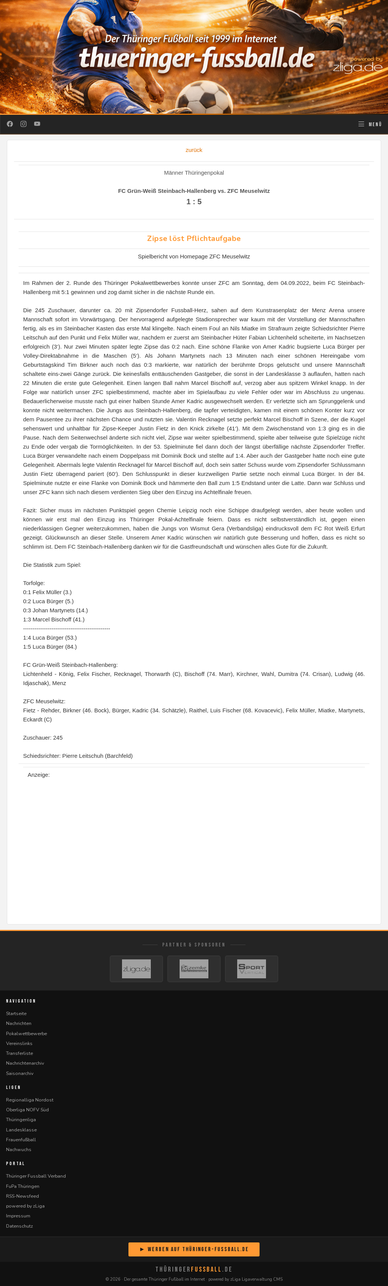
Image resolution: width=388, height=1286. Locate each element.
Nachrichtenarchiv (25, 1063)
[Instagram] (23, 124)
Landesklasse (21, 1129)
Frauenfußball (21, 1139)
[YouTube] (37, 124)
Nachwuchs (18, 1149)
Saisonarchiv (19, 1073)
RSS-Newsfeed (22, 1196)
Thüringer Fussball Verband (36, 1176)
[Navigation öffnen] (369, 124)
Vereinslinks (19, 1043)
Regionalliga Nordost (29, 1100)
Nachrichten (18, 1023)
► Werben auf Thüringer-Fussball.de (194, 1249)
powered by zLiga (25, 1206)
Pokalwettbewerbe (26, 1033)
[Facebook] (9, 124)
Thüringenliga (21, 1119)
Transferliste (19, 1053)
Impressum (18, 1215)
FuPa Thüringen (22, 1186)
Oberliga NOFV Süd (27, 1109)
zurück (194, 150)
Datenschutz (19, 1226)
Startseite (16, 1013)
